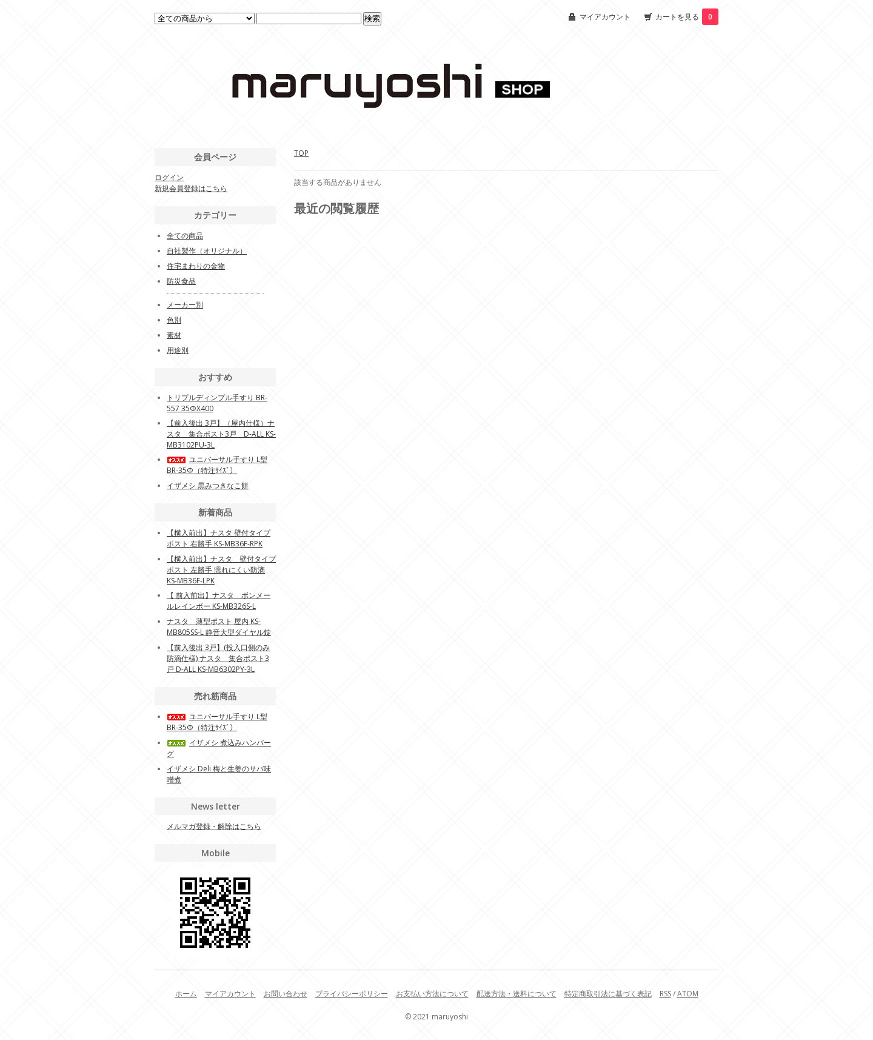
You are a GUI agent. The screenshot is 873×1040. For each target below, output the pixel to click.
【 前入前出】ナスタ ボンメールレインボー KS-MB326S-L (218, 600)
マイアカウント (605, 17)
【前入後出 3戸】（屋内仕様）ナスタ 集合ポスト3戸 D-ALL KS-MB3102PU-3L (221, 434)
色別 (174, 320)
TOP (301, 153)
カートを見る (686, 17)
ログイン (169, 177)
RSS (665, 993)
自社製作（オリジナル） (207, 251)
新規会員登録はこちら (191, 188)
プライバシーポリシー (351, 993)
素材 (174, 335)
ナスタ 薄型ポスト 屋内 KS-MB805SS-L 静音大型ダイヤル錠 (219, 626)
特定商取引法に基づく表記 (608, 993)
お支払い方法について (432, 993)
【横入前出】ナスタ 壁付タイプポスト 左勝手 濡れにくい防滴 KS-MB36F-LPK (221, 570)
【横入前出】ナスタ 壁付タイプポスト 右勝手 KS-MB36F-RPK (218, 538)
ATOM (687, 993)
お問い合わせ (285, 993)
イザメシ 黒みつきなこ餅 (208, 485)
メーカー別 (185, 305)
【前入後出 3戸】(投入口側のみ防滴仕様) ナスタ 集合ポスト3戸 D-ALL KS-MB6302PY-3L (218, 658)
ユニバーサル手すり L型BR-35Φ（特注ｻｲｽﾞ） (217, 464)
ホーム (186, 993)
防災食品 (181, 281)
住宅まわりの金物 (196, 266)
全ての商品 (185, 235)
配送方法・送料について (517, 993)
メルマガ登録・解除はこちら (214, 826)
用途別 (178, 350)
